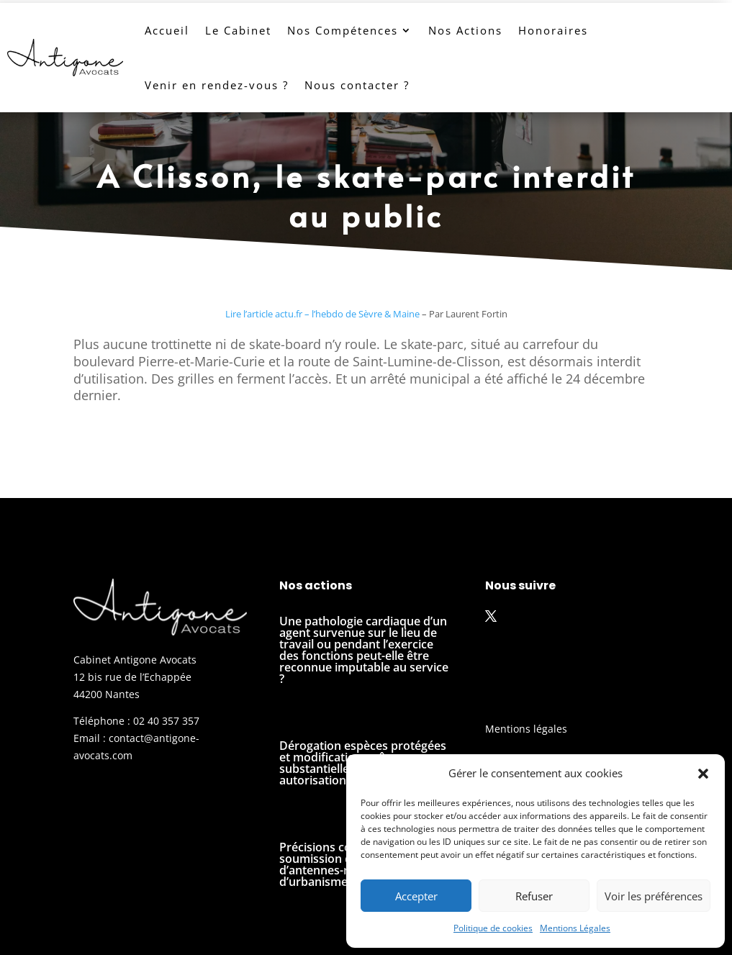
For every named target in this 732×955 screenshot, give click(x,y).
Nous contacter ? (357, 85)
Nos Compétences (342, 30)
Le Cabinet (238, 30)
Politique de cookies (493, 928)
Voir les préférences (653, 896)
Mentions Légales (575, 928)
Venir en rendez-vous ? (217, 85)
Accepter (416, 896)
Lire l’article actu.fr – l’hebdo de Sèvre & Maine (322, 313)
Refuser (534, 896)
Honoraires (553, 30)
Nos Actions (465, 30)
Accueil (167, 30)
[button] (703, 773)
